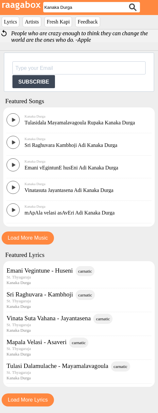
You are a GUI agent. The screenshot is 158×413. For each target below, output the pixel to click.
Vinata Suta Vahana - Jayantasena (49, 318)
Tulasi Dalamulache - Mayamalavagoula (57, 365)
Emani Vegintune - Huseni (40, 270)
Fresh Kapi (58, 21)
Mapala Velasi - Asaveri (36, 342)
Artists (32, 21)
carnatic (85, 271)
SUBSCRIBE (33, 82)
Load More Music (28, 238)
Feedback (87, 21)
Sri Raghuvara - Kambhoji (40, 294)
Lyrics (10, 21)
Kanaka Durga (35, 116)
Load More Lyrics (28, 400)
